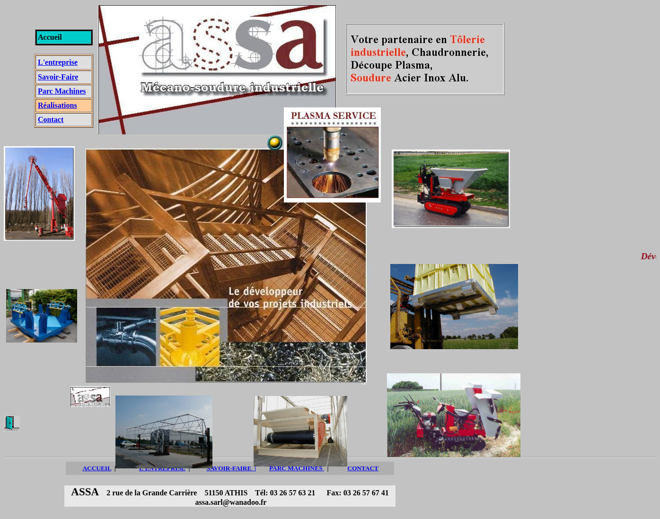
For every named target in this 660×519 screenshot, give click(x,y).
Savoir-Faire (58, 77)
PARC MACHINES (296, 468)
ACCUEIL (96, 468)
